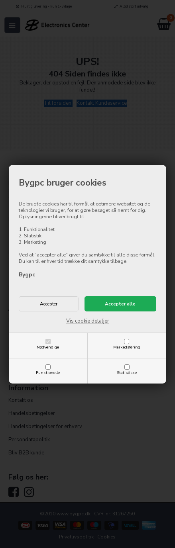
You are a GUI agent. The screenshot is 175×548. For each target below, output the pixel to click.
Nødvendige (48, 347)
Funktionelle (48, 373)
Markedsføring (126, 347)
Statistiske (127, 373)
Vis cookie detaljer (87, 321)
